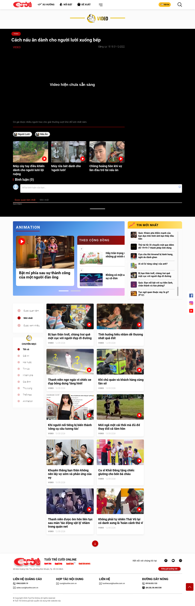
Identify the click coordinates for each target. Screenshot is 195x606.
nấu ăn (44, 134)
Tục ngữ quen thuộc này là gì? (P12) (153, 293)
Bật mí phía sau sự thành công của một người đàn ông (44, 275)
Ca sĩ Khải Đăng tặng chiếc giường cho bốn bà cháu (116, 472)
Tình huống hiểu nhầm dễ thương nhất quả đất (120, 336)
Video (16, 34)
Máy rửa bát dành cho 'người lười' (66, 168)
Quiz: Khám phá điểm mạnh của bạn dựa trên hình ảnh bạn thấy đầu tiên (156, 236)
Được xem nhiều (32, 325)
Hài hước (27, 362)
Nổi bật (65, 4)
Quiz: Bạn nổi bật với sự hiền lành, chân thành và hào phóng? (155, 284)
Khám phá (28, 375)
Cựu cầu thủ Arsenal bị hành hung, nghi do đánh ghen (155, 256)
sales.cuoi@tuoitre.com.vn (25, 588)
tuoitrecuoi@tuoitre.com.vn (112, 583)
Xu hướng (45, 4)
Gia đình (27, 381)
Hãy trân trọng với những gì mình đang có (120, 254)
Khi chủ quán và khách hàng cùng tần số (121, 381)
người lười (24, 134)
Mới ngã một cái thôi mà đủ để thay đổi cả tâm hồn (119, 426)
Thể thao (27, 394)
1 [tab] (64, 290)
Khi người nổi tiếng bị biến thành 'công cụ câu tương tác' (70, 426)
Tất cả (26, 349)
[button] (100, 5)
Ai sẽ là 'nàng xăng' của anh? (152, 263)
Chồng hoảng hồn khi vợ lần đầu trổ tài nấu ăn (105, 168)
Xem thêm (17, 204)
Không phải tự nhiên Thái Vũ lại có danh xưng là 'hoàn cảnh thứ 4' (120, 521)
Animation (28, 401)
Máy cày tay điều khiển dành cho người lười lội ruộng (28, 170)
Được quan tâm (31, 310)
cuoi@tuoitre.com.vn (66, 583)
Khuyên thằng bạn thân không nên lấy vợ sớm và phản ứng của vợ (70, 473)
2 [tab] (76, 290)
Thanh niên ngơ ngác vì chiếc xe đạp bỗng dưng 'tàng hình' (69, 381)
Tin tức (26, 369)
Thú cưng (27, 388)
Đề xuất (84, 4)
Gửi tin (164, 4)
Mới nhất (28, 318)
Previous (12, 261)
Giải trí (26, 356)
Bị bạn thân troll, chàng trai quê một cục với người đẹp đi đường (154, 275)
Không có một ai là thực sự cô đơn (120, 276)
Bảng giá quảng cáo (169, 569)
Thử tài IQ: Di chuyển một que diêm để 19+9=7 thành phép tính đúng (156, 246)
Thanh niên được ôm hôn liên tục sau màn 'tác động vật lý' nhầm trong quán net (70, 522)
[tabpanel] (45, 261)
